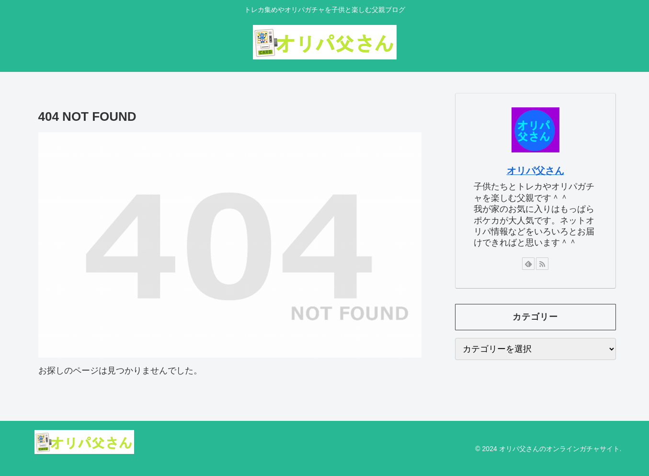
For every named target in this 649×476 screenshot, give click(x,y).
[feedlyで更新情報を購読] (528, 263)
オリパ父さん (535, 170)
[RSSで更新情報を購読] (542, 263)
